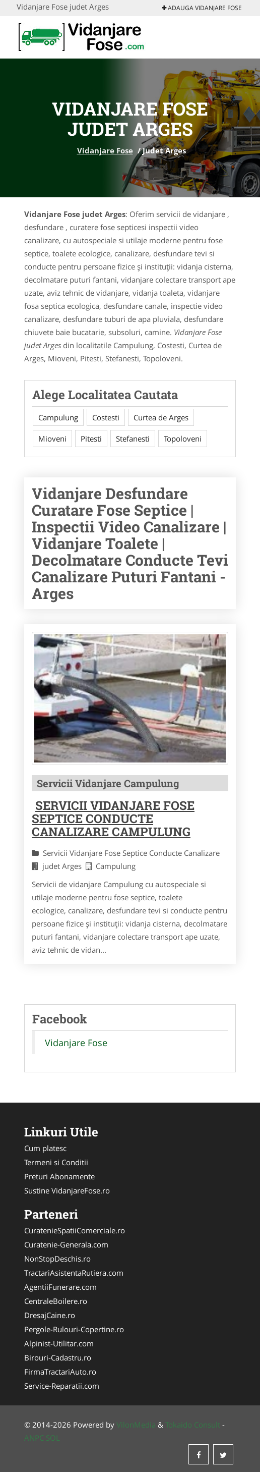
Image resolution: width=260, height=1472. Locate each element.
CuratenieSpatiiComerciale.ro (74, 1230)
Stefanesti (133, 438)
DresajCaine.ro (49, 1315)
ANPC (34, 1438)
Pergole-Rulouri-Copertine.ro (74, 1329)
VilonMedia (136, 1425)
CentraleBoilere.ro (55, 1300)
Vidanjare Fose (105, 150)
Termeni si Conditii (56, 1162)
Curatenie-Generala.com (66, 1244)
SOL (53, 1438)
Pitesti (91, 438)
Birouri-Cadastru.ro (57, 1357)
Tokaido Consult (192, 1425)
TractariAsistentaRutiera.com (73, 1272)
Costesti (105, 417)
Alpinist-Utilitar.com (59, 1343)
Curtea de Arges (161, 417)
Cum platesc (45, 1148)
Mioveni (52, 438)
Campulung (58, 417)
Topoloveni (183, 438)
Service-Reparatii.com (61, 1385)
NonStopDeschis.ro (57, 1258)
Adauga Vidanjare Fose (202, 8)
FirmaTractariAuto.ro (60, 1371)
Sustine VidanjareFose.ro (67, 1190)
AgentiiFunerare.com (60, 1286)
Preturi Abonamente (59, 1176)
